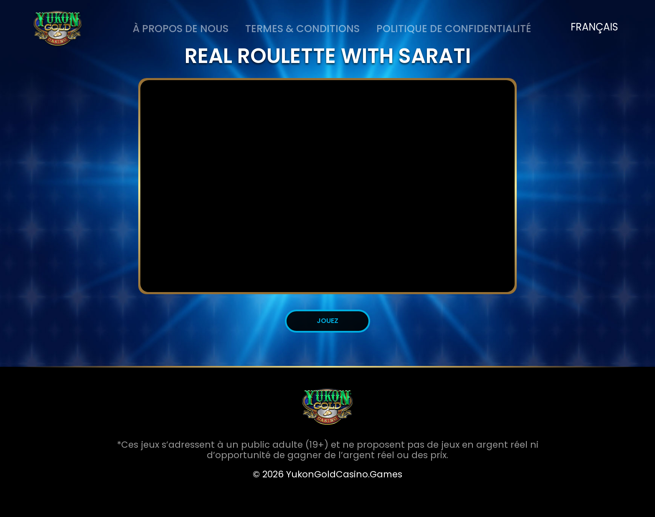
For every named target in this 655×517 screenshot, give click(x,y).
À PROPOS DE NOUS (180, 28)
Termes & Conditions (302, 28)
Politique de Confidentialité (453, 28)
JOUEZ (327, 320)
